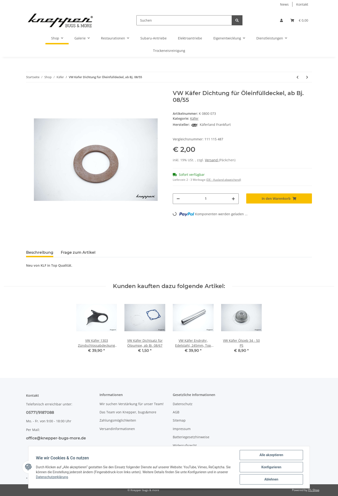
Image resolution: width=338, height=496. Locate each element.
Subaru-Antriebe (153, 38)
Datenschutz (182, 404)
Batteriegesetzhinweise (191, 437)
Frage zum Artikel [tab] (78, 252)
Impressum (182, 429)
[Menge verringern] (178, 199)
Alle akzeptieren (271, 455)
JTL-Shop (313, 490)
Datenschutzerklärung (52, 477)
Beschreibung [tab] (39, 252)
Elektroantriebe (190, 38)
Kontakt (302, 4)
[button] (281, 20)
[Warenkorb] (299, 20)
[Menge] (205, 199)
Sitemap (179, 420)
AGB (176, 412)
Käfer (194, 118)
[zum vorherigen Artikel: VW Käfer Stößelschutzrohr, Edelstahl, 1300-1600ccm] (297, 77)
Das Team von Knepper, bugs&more (128, 412)
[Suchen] (184, 20)
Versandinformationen (117, 429)
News (284, 4)
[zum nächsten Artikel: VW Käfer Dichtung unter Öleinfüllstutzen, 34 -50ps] (307, 77)
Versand (212, 160)
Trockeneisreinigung (169, 50)
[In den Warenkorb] (279, 198)
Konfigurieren (271, 467)
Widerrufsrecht (185, 445)
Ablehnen (271, 479)
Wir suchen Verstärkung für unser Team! (132, 404)
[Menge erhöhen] (233, 199)
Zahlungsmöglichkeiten (118, 420)
